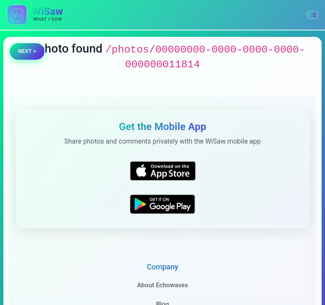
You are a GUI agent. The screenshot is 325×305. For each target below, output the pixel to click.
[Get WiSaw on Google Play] (162, 204)
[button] (312, 15)
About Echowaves (162, 285)
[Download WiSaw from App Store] (162, 171)
